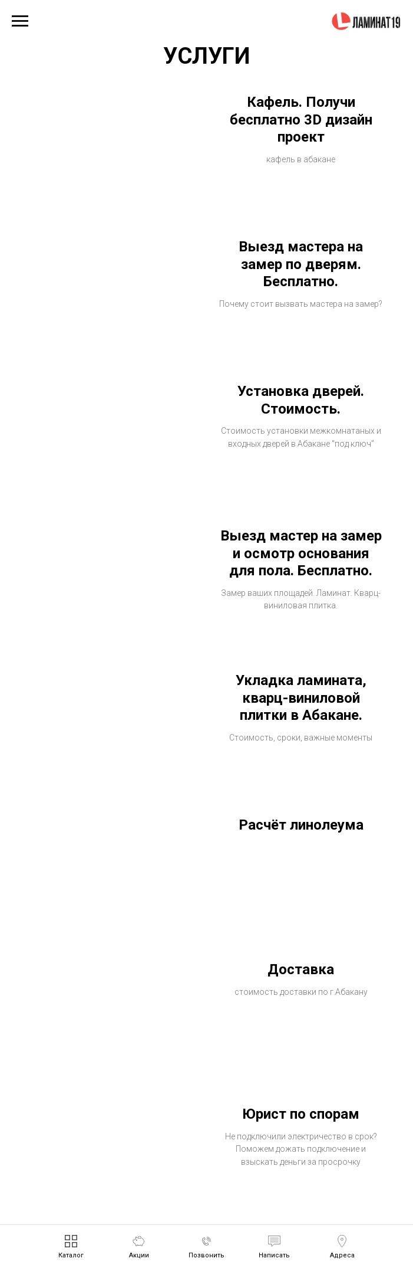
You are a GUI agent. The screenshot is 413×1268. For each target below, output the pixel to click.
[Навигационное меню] (20, 21)
